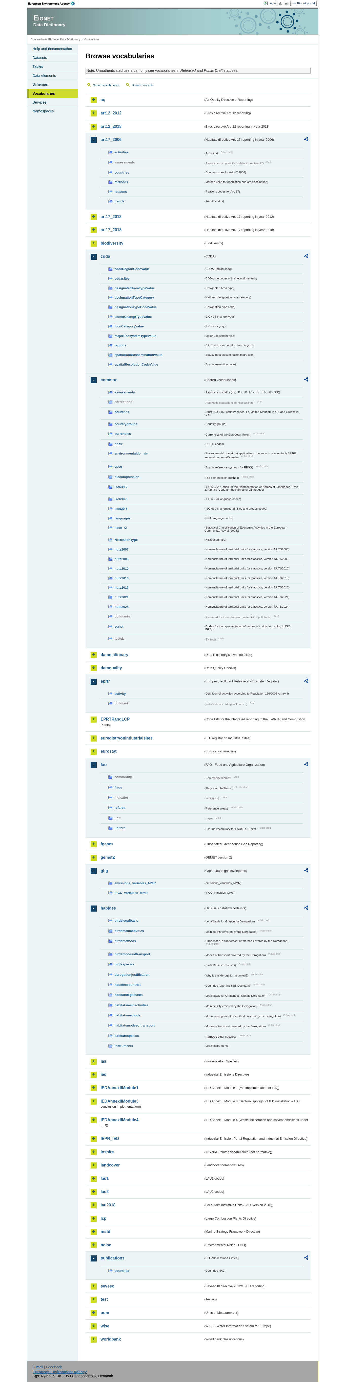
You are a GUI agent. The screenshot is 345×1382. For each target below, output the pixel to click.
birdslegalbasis (126, 920)
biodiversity (112, 243)
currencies (123, 434)
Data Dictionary (70, 39)
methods (121, 182)
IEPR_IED (110, 1138)
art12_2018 (111, 126)
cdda (105, 256)
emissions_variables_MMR (135, 883)
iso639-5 (121, 509)
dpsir (119, 444)
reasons (121, 192)
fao (104, 765)
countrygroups (126, 424)
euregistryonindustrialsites (127, 738)
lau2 (105, 1191)
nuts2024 (122, 607)
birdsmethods (125, 941)
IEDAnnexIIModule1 (119, 1088)
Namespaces (43, 111)
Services (40, 102)
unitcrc (120, 828)
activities (122, 152)
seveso (107, 1286)
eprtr (105, 681)
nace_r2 (121, 528)
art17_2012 (111, 217)
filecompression (127, 477)
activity (120, 694)
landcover (110, 1165)
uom (105, 1312)
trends (120, 201)
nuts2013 (122, 578)
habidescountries (128, 985)
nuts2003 (122, 549)
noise (106, 1245)
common (109, 380)
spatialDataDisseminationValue (139, 355)
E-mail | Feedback (47, 1367)
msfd (105, 1231)
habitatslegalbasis (129, 995)
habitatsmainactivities (132, 1005)
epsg (118, 466)
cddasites (122, 278)
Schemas (40, 84)
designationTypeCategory (134, 297)
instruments (124, 1046)
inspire (107, 1152)
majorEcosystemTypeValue (135, 336)
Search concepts (143, 85)
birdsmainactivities (129, 931)
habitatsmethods (127, 1015)
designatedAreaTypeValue (135, 288)
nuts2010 (122, 568)
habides (108, 908)
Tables (38, 66)
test (104, 1299)
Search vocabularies (106, 85)
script (119, 626)
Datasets (40, 58)
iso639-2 (121, 487)
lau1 (105, 1178)
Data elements (44, 76)
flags (118, 787)
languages (123, 518)
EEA (53, 3)
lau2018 (108, 1205)
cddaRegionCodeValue (132, 269)
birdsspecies (124, 964)
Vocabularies (44, 93)
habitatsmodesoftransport (135, 1025)
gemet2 (108, 857)
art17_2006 (111, 139)
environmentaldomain (131, 453)
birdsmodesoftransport (132, 954)
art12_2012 (111, 113)
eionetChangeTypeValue (133, 317)
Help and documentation (52, 49)
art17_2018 (111, 230)
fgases (107, 844)
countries (122, 172)
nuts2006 (122, 559)
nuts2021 (122, 597)
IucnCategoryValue (129, 326)
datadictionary (114, 655)
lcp (104, 1218)
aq (103, 100)
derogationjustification (132, 974)
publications (113, 1258)
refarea (120, 807)
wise (105, 1326)
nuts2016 (122, 587)
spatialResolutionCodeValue (136, 364)
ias (103, 1061)
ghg (104, 871)
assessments (125, 392)
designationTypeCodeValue (136, 307)
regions (120, 345)
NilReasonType (126, 540)
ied (104, 1074)
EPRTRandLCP (115, 719)
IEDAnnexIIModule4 (119, 1120)
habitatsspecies (127, 1036)
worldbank (111, 1339)
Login (272, 3)
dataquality (111, 668)
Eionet (52, 39)
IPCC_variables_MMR (131, 893)
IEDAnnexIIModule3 (119, 1101)
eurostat (109, 751)
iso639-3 (121, 499)
